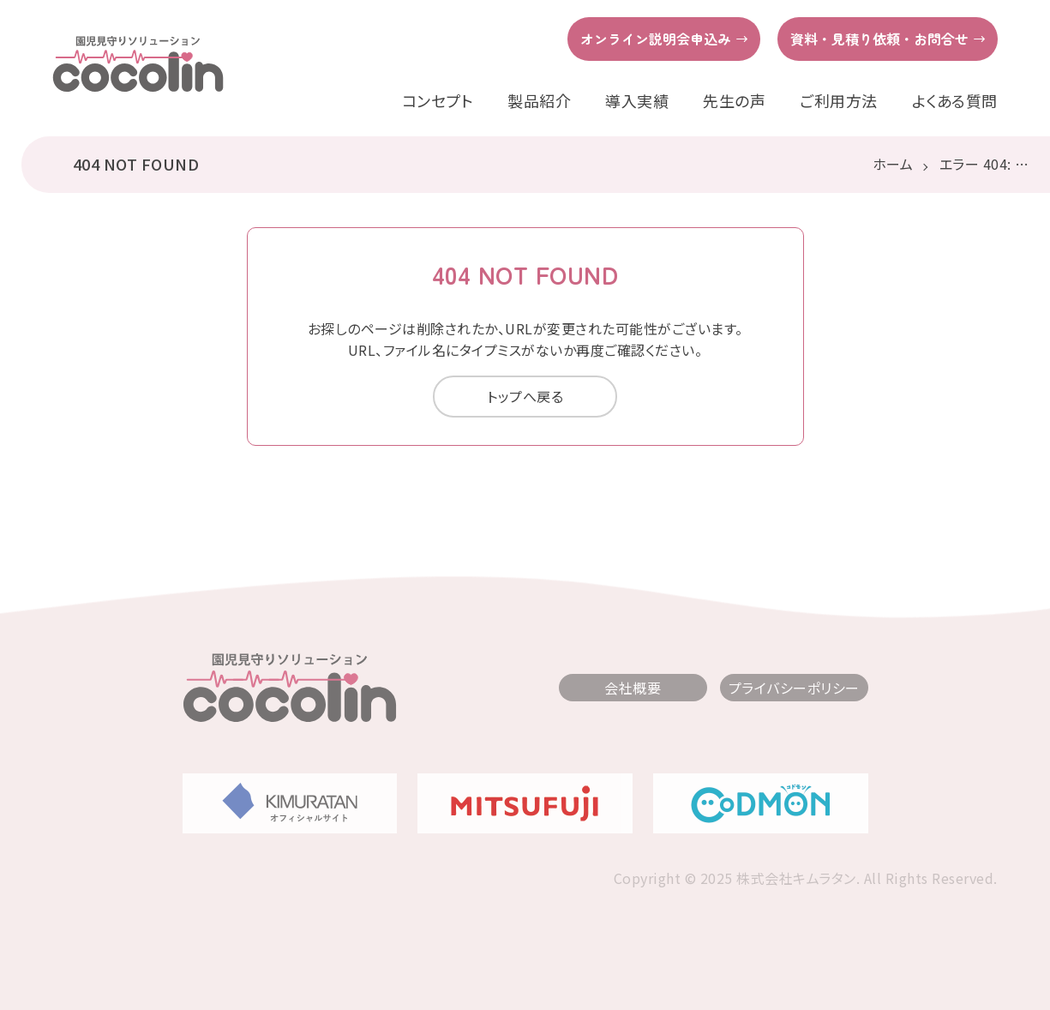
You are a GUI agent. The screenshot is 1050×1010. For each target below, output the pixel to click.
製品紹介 (539, 101)
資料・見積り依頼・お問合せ (879, 38)
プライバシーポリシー (794, 687)
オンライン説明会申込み (655, 38)
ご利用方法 (839, 101)
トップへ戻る (525, 396)
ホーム (893, 163)
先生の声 (734, 101)
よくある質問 (955, 101)
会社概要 (632, 687)
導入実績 (637, 101)
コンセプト (438, 101)
